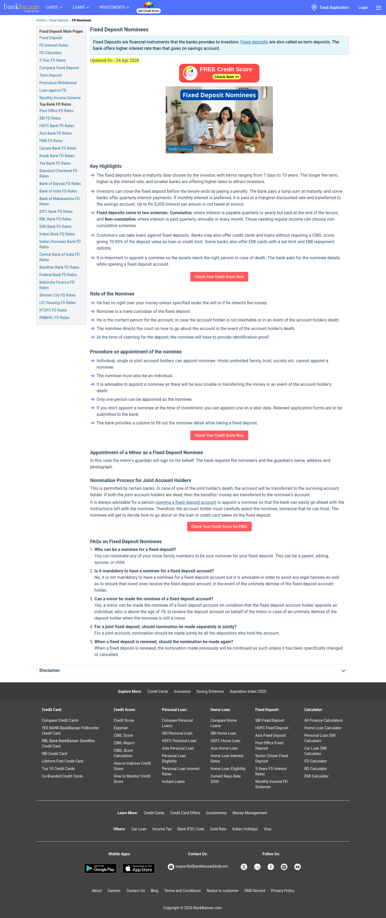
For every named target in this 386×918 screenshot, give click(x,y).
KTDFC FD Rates (53, 310)
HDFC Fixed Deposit (271, 728)
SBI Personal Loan (177, 733)
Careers (114, 891)
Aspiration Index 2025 (248, 691)
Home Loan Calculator (323, 728)
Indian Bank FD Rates (57, 234)
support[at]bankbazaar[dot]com (198, 867)
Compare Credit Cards (60, 720)
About (97, 891)
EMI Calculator (316, 776)
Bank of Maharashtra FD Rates (59, 201)
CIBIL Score (123, 735)
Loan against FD (52, 90)
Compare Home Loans (223, 723)
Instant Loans (173, 781)
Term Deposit (50, 75)
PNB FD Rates (51, 141)
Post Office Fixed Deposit (269, 745)
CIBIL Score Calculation (123, 753)
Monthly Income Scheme (60, 98)
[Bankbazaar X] (244, 867)
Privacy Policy (282, 891)
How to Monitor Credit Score (132, 779)
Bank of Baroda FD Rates (60, 184)
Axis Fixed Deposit (270, 735)
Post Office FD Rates (56, 111)
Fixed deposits (254, 42)
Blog (154, 891)
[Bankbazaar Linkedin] (258, 867)
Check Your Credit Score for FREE (219, 526)
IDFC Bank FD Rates (56, 211)
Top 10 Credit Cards (58, 769)
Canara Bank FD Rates (57, 148)
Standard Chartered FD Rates (58, 173)
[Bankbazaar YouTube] (298, 867)
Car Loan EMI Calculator (315, 751)
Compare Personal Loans (177, 723)
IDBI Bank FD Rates (55, 226)
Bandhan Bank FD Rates (59, 267)
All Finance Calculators (323, 720)
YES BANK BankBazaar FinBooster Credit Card (70, 730)
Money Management (250, 813)
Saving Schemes (210, 691)
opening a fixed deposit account (185, 502)
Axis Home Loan (224, 748)
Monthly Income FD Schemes (271, 784)
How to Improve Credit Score (132, 766)
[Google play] (100, 868)
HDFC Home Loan (225, 741)
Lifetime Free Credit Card (62, 761)
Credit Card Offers (185, 813)
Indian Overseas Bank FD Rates (60, 244)
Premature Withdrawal (57, 83)
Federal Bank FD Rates (58, 275)
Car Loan (139, 829)
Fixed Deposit (58, 20)
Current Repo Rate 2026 (225, 779)
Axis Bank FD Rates (55, 133)
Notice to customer (223, 891)
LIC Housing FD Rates (57, 303)
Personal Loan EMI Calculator (320, 738)
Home (40, 20)
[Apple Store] (139, 868)
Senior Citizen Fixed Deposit (271, 758)
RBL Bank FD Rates (55, 219)
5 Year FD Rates (52, 60)
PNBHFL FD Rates (54, 318)
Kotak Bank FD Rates (56, 156)
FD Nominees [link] (81, 20)
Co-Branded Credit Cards (62, 776)
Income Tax (162, 829)
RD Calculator (315, 769)
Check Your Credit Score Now (219, 277)
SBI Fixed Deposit (269, 720)
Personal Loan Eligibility (174, 758)
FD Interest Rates (53, 45)
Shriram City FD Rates (57, 295)
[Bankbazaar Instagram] (284, 867)
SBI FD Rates (50, 118)
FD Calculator (50, 53)
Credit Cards (157, 691)
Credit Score (124, 720)
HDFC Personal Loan (179, 741)
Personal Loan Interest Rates (180, 771)
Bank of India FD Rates (58, 191)
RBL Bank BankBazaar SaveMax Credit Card (68, 743)
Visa (267, 829)
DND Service (254, 891)
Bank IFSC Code (190, 829)
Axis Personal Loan (178, 748)
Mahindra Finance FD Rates (57, 285)
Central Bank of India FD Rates (59, 257)
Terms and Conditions (182, 891)
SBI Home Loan (223, 733)
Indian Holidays (245, 829)
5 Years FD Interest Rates (271, 771)
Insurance (182, 691)
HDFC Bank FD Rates (56, 126)
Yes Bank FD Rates (55, 163)
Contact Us (136, 891)
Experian (121, 728)
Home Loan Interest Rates (226, 758)
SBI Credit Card (54, 754)
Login (363, 7)
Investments (216, 813)
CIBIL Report (124, 743)
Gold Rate (218, 829)
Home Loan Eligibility (228, 769)
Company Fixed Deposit (59, 68)
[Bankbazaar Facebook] (271, 867)
